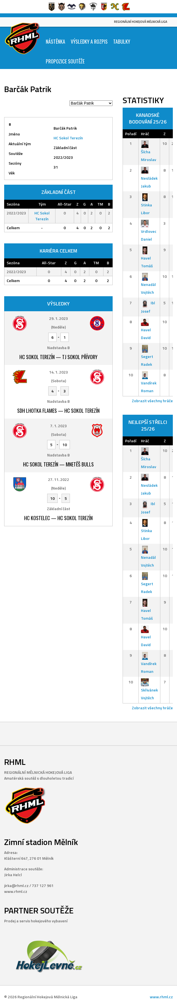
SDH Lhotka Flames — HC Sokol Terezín (58, 410)
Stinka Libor (146, 205)
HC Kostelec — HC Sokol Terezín (58, 518)
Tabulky (121, 41)
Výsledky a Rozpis (89, 41)
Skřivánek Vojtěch (149, 690)
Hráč (145, 134)
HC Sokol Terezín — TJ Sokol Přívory (58, 356)
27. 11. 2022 (58, 479)
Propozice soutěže (65, 61)
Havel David (146, 330)
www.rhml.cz (161, 997)
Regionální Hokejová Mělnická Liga (140, 21)
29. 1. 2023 (58, 318)
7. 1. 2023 (58, 426)
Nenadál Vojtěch (148, 284)
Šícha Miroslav (148, 151)
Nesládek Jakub (149, 178)
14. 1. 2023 (58, 372)
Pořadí (130, 134)
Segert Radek (147, 356)
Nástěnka (55, 41)
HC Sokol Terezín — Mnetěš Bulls (58, 464)
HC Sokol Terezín (68, 138)
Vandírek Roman (148, 383)
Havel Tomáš (147, 258)
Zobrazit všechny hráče (152, 401)
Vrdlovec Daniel (148, 231)
